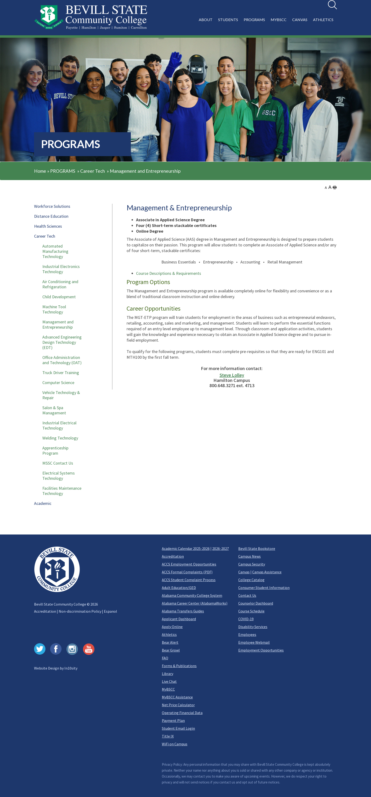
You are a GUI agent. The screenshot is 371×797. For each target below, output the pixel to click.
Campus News (249, 556)
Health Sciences (48, 226)
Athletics (169, 634)
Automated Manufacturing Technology (55, 251)
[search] (332, 4)
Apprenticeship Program (55, 450)
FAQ (165, 658)
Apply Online (172, 626)
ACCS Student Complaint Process (189, 579)
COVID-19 (246, 618)
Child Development (59, 296)
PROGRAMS (62, 171)
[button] (267, 22)
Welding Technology (60, 438)
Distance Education (51, 216)
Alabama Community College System (192, 595)
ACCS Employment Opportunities (189, 564)
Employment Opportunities (261, 650)
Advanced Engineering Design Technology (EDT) (62, 342)
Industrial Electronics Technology (61, 269)
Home (40, 171)
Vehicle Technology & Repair (61, 395)
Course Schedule (251, 611)
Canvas (244, 572)
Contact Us (247, 595)
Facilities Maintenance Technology (61, 490)
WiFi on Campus (174, 744)
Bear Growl (171, 650)
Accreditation (45, 611)
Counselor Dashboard (255, 603)
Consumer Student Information (264, 587)
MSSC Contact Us (57, 463)
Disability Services (252, 626)
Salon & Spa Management (54, 410)
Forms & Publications (179, 665)
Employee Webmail (254, 642)
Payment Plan (173, 720)
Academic (42, 503)
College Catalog (251, 579)
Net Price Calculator (178, 704)
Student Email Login (178, 728)
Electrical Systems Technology (58, 475)
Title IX (168, 736)
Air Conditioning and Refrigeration (60, 284)
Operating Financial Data (182, 712)
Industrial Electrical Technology (59, 425)
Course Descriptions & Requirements (168, 273)
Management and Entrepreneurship (145, 171)
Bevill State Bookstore (256, 548)
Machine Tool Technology (54, 309)
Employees (247, 634)
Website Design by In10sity (55, 668)
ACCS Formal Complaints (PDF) (187, 572)
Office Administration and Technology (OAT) (62, 360)
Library (167, 673)
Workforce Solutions (52, 206)
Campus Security (251, 564)
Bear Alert (170, 642)
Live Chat (169, 681)
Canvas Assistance (267, 572)
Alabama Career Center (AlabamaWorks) (194, 603)
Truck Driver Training (60, 372)
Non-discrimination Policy (80, 611)
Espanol (110, 611)
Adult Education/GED (179, 587)
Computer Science (58, 382)
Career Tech (92, 171)
